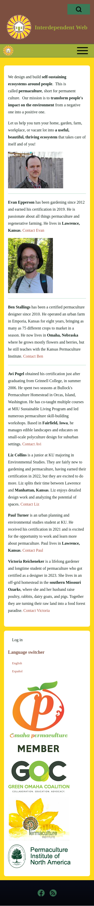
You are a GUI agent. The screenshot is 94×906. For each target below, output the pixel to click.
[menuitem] (17, 640)
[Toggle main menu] (56, 50)
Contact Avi (31, 444)
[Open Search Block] (78, 9)
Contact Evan (33, 230)
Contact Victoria (36, 610)
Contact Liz (30, 504)
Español (17, 671)
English (17, 663)
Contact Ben (33, 356)
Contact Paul (33, 550)
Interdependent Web (61, 27)
